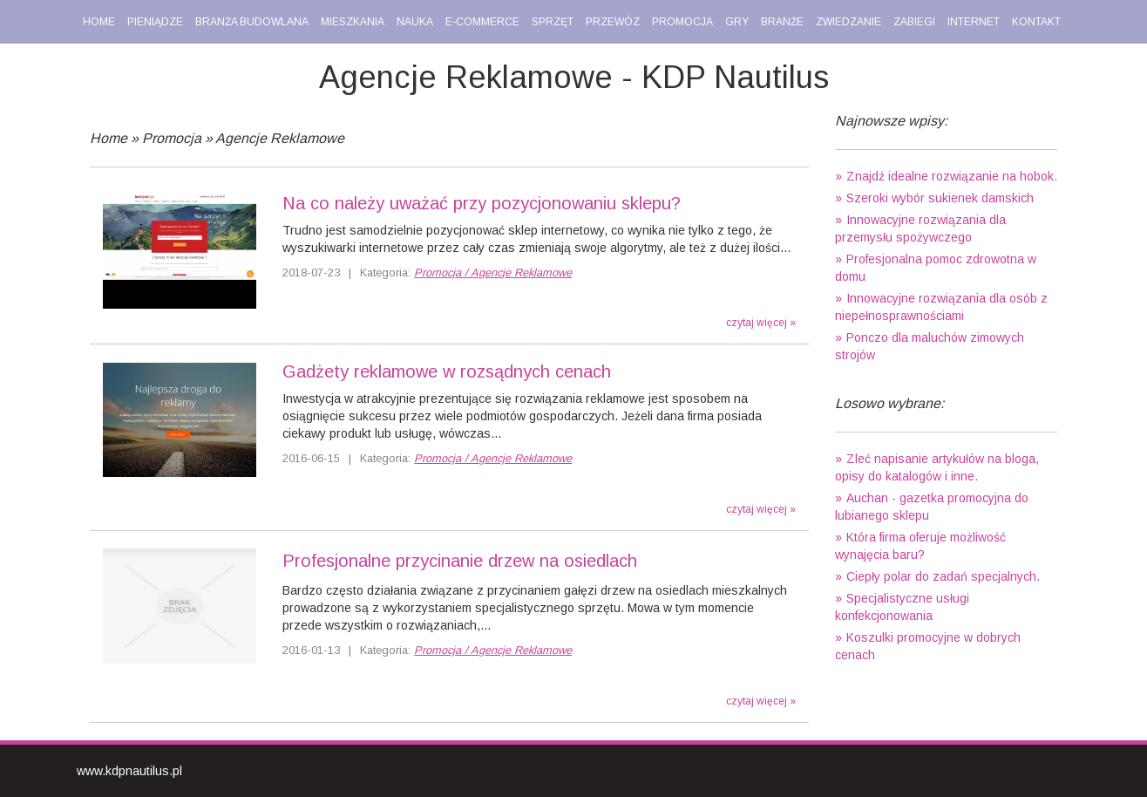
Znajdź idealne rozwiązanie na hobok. (951, 176)
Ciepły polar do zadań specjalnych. (943, 576)
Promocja (171, 138)
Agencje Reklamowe (279, 138)
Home (108, 138)
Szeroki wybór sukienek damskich (940, 198)
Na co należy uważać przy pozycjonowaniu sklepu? (481, 203)
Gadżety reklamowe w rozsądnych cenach (446, 371)
